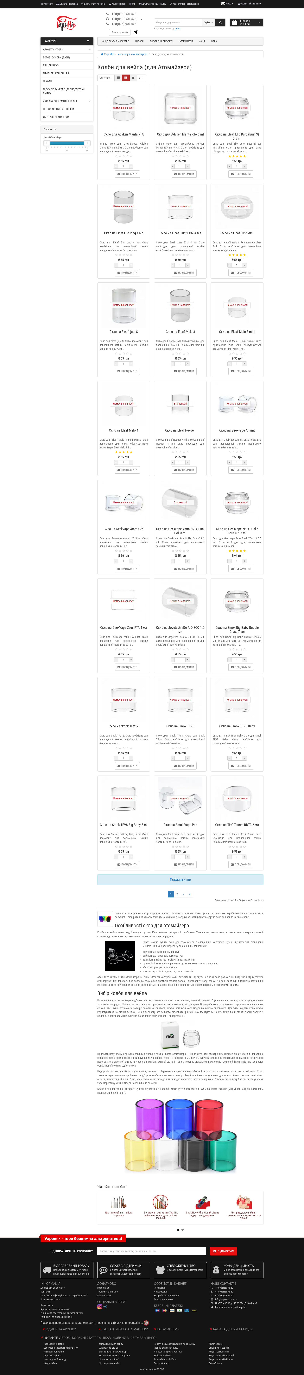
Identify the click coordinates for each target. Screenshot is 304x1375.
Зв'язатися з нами (163, 1299)
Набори (139, 41)
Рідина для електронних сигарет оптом (62, 1313)
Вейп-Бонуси (215, 1363)
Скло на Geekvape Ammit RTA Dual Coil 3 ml (180, 531)
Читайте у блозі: (57, 1338)
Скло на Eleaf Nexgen (180, 430)
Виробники (103, 1287)
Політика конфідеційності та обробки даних (64, 1295)
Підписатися (223, 1251)
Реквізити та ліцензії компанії (57, 1316)
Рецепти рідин (117, 4)
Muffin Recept (215, 1343)
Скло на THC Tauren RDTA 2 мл (237, 825)
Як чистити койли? (109, 1359)
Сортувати (106, 77)
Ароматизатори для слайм (55, 1309)
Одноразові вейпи (54, 1351)
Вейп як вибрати (162, 1355)
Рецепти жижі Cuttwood (221, 1355)
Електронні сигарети (161, 41)
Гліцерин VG (51, 65)
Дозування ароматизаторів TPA (61, 1347)
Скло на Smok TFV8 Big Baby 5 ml (124, 825)
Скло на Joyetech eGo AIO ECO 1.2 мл (180, 629)
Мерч (214, 41)
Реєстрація (159, 1287)
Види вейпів (51, 1363)
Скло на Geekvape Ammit (237, 430)
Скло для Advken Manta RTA (124, 134)
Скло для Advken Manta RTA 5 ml (180, 134)
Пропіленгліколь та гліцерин (114, 1355)
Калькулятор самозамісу (152, 4)
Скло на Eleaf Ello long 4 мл (123, 233)
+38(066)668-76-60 (125, 14)
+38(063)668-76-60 (125, 19)
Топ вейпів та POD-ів (165, 1359)
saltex (177, 28)
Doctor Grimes (161, 1363)
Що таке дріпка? (52, 1355)
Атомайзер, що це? (109, 1347)
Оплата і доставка (67, 4)
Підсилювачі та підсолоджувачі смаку (64, 91)
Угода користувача (50, 1299)
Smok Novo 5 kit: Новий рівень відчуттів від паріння (244, 1214)
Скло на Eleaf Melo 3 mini (237, 332)
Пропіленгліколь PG (56, 73)
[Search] (220, 22)
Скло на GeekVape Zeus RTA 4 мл (123, 627)
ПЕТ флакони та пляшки (58, 109)
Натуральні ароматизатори (168, 1351)
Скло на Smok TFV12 (123, 726)
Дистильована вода (56, 117)
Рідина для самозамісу (166, 1347)
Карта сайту (47, 1305)
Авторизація (160, 1291)
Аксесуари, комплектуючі (67, 101)
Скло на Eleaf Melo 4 (123, 430)
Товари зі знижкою (107, 1291)
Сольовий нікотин (54, 1343)
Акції (202, 41)
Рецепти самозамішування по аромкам (174, 1343)
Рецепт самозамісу (219, 1351)
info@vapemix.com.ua (226, 1299)
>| (189, 894)
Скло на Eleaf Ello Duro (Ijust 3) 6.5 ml (237, 136)
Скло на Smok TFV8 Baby (237, 726)
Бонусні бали (104, 1295)
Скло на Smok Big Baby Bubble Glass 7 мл (237, 629)
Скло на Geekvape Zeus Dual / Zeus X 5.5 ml (237, 531)
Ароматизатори (67, 49)
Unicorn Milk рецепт (219, 1347)
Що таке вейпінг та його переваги (160, 1214)
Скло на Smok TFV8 (180, 726)
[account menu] (249, 3)
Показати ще (180, 879)
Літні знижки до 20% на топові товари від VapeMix (119, 1214)
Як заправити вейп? (109, 1363)
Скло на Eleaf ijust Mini (237, 233)
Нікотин (48, 81)
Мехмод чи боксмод (55, 1359)
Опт (132, 4)
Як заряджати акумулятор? (113, 1351)
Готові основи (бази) (56, 57)
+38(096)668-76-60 (125, 24)
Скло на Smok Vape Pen (180, 825)
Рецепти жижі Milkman (221, 1359)
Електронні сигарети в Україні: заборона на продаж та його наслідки (202, 1215)
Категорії (67, 41)
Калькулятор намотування (184, 4)
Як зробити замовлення (166, 1295)
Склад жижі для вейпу (111, 1343)
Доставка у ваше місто (53, 1287)
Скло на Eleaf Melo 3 (180, 332)
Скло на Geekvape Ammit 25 (123, 529)
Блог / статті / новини (93, 4)
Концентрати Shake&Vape (115, 41)
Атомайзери (186, 41)
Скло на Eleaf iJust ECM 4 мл (180, 233)
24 (141, 77)
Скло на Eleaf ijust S (124, 332)
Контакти (47, 4)
